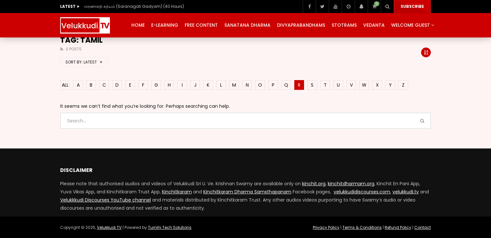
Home (138, 25)
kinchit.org (313, 183)
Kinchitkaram (177, 192)
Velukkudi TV (109, 227)
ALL (65, 85)
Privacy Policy (326, 227)
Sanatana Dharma (247, 25)
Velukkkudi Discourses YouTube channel (105, 200)
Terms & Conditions (362, 227)
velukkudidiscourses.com (362, 192)
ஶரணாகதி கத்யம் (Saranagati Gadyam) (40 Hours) (134, 6)
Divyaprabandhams (301, 25)
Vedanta (374, 25)
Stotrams (344, 25)
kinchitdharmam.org (351, 183)
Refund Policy (398, 227)
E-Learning (164, 25)
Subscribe (412, 6)
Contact (422, 227)
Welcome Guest (410, 25)
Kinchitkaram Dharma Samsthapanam (247, 192)
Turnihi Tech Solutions (170, 227)
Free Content (201, 25)
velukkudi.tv (405, 192)
